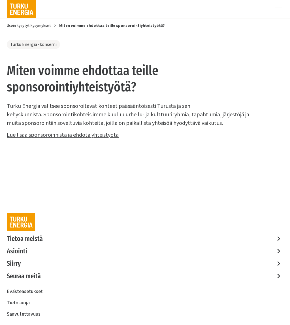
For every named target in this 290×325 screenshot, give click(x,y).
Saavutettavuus (23, 314)
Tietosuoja (18, 302)
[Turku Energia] (21, 9)
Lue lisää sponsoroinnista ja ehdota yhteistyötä (63, 135)
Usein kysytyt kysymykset (29, 26)
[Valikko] (278, 9)
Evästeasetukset (25, 291)
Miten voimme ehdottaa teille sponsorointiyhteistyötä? (112, 26)
